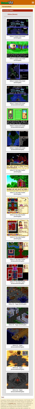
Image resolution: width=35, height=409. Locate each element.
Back (2, 397)
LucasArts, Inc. (12, 403)
